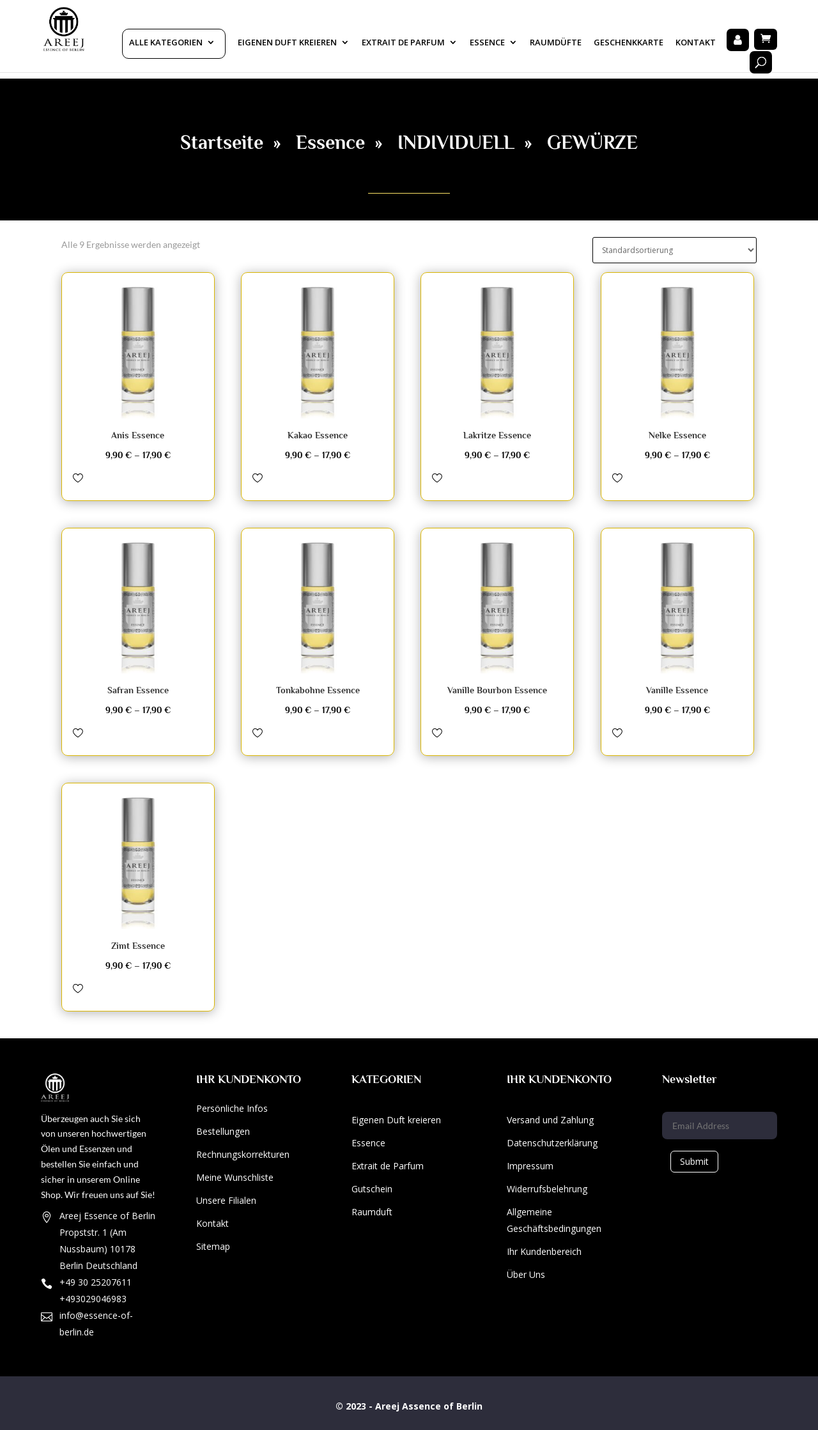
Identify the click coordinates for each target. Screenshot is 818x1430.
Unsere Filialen (226, 1200)
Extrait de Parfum (387, 1166)
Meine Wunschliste (235, 1177)
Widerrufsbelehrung (547, 1189)
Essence (487, 43)
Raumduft (371, 1212)
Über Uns (526, 1274)
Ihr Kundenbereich (544, 1251)
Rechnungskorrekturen (242, 1154)
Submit (694, 1161)
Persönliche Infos (232, 1108)
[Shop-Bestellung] (674, 250)
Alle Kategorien (166, 43)
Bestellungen (223, 1131)
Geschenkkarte (628, 43)
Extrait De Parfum (403, 43)
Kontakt (695, 43)
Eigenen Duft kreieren (287, 43)
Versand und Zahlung (550, 1120)
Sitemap (213, 1246)
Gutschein (371, 1189)
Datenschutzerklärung (552, 1143)
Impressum (530, 1166)
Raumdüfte (556, 43)
